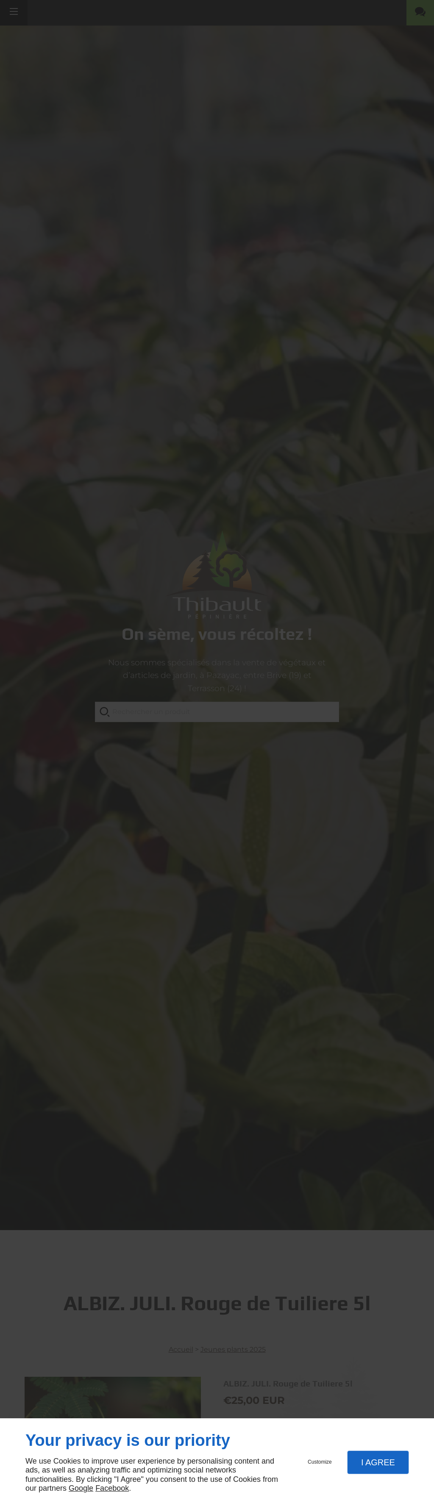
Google (81, 1488)
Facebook (112, 1488)
